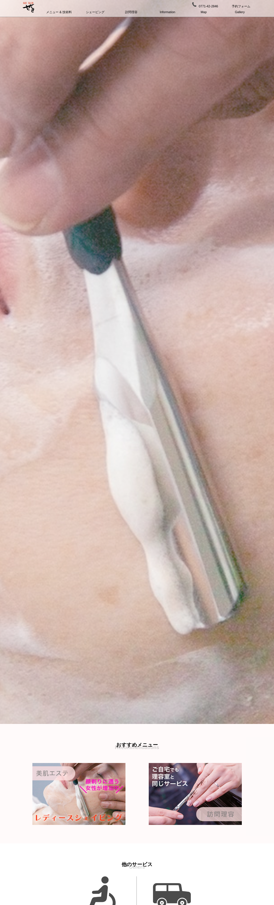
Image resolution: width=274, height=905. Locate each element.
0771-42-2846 (208, 6)
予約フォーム (241, 6)
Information (167, 12)
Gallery (240, 12)
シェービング (95, 12)
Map (204, 12)
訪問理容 (131, 12)
